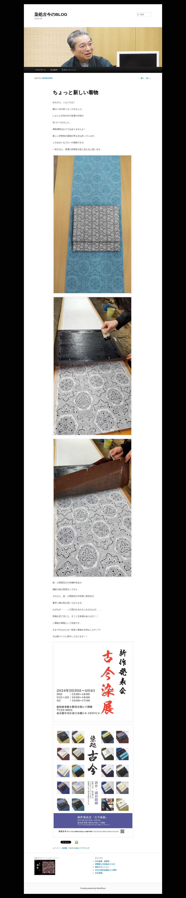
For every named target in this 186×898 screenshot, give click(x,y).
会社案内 (53, 70)
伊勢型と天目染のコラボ (105, 864)
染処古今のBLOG (50, 14)
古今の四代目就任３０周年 (106, 870)
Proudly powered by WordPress (92, 888)
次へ (149, 78)
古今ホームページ (69, 70)
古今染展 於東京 (102, 861)
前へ (141, 78)
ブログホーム (40, 70)
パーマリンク (84, 848)
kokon (76, 848)
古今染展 (98, 873)
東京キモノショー (102, 867)
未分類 (64, 848)
